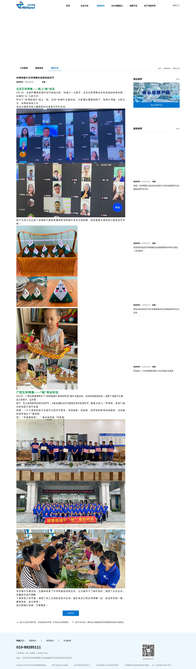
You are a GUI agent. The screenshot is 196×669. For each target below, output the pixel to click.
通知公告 (55, 68)
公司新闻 (24, 68)
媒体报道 (39, 68)
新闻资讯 (101, 6)
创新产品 (133, 6)
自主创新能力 (117, 6)
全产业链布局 (149, 6)
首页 (68, 6)
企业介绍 (84, 6)
